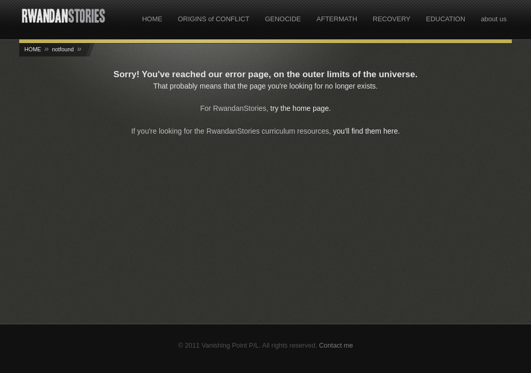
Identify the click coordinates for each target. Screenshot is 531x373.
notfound (63, 49)
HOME (152, 19)
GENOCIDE (283, 19)
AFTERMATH (336, 19)
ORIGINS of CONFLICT (213, 19)
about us (494, 19)
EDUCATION (446, 19)
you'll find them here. (366, 131)
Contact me (336, 345)
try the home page (299, 108)
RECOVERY (392, 19)
